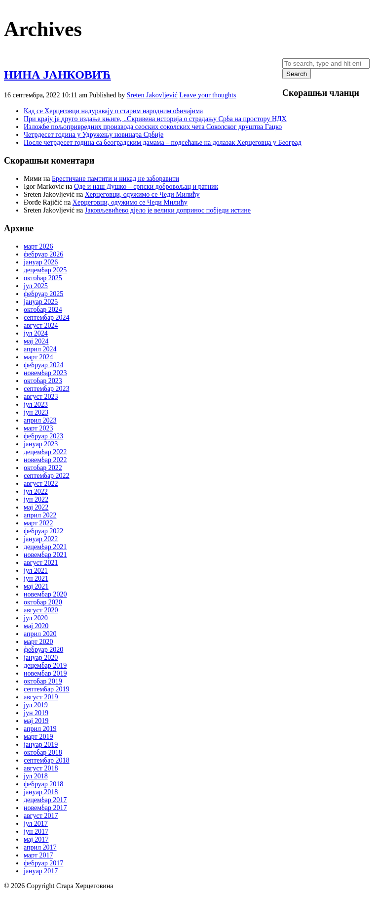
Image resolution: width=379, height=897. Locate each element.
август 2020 (41, 610)
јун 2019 (36, 713)
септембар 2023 (47, 388)
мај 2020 (36, 626)
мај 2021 (36, 586)
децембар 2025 (45, 270)
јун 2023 (36, 412)
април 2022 (40, 515)
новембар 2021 (45, 554)
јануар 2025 (41, 301)
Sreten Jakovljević (152, 95)
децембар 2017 (45, 800)
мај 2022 (36, 507)
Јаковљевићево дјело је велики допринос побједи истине (168, 210)
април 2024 (40, 349)
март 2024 (38, 357)
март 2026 (38, 246)
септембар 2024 (47, 317)
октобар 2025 (43, 278)
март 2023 (38, 428)
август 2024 (41, 325)
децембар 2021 (45, 547)
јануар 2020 (41, 657)
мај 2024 (36, 341)
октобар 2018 (43, 752)
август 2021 (41, 562)
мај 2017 (36, 839)
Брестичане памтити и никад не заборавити (115, 178)
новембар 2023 (45, 373)
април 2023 (40, 420)
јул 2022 (36, 491)
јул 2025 (36, 286)
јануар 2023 (41, 444)
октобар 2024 (43, 309)
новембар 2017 (45, 808)
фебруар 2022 (43, 531)
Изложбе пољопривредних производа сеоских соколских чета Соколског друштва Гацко (153, 126)
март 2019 (38, 736)
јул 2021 (36, 570)
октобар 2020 (43, 602)
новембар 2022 (45, 460)
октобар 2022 (43, 467)
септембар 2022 (47, 475)
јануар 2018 (41, 792)
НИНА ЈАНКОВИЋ (57, 74)
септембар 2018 (47, 760)
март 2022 (38, 523)
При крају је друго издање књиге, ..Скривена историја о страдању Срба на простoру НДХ (155, 119)
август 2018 (41, 768)
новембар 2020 (45, 594)
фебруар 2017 (43, 863)
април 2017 (40, 847)
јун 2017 (36, 831)
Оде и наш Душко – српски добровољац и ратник (146, 186)
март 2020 (38, 641)
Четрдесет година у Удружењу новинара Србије (93, 134)
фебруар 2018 (43, 784)
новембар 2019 (45, 673)
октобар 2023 (43, 380)
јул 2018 (36, 776)
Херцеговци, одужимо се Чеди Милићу (142, 194)
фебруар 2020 (43, 649)
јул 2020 (36, 618)
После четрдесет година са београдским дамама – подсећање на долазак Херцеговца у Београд (163, 142)
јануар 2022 (41, 539)
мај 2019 (36, 721)
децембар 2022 (45, 452)
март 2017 (38, 855)
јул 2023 (36, 404)
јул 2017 (36, 823)
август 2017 (41, 815)
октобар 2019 (43, 681)
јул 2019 (36, 705)
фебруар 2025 (43, 294)
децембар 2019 (45, 665)
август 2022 (41, 483)
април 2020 (40, 634)
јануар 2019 (41, 744)
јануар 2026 (41, 262)
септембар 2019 (47, 689)
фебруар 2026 (43, 254)
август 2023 (41, 396)
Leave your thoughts (207, 95)
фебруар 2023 (43, 436)
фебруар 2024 (43, 365)
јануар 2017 (41, 871)
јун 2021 (36, 578)
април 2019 (40, 728)
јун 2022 (36, 499)
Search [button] (296, 74)
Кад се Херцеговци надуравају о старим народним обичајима (113, 111)
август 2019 (41, 697)
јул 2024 (36, 333)
